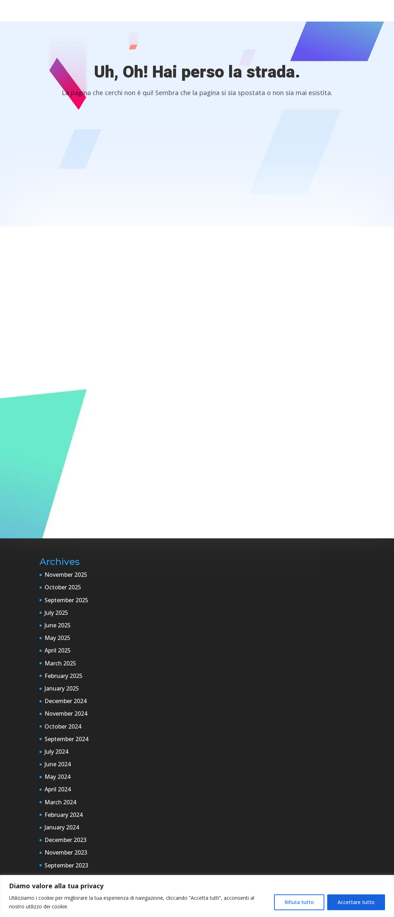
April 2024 (58, 789)
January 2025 (62, 688)
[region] (197, 896)
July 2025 (56, 613)
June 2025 (58, 625)
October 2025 (63, 587)
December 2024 (66, 701)
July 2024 (56, 751)
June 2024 (58, 764)
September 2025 (66, 600)
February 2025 (64, 676)
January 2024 (62, 827)
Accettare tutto (356, 902)
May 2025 (57, 638)
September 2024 (66, 739)
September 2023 (66, 865)
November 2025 (66, 575)
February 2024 (64, 815)
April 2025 (58, 650)
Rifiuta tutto (299, 902)
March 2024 (60, 802)
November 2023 (66, 852)
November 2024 (66, 713)
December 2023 (66, 840)
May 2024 (57, 777)
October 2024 (63, 726)
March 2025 (60, 663)
